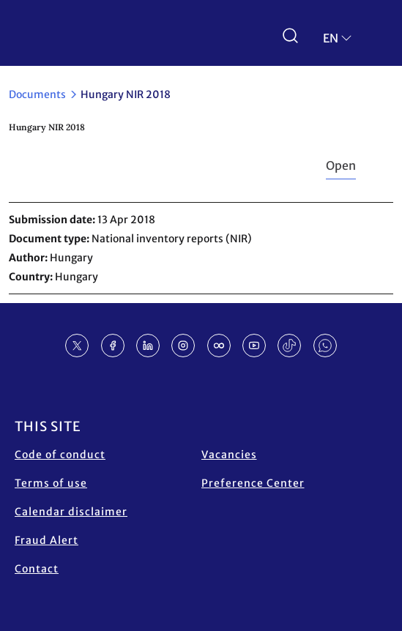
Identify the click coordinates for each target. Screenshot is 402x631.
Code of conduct (60, 454)
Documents (37, 94)
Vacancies (229, 454)
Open (341, 165)
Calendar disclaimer (71, 511)
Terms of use (51, 483)
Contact (37, 568)
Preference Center (253, 483)
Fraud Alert (46, 540)
